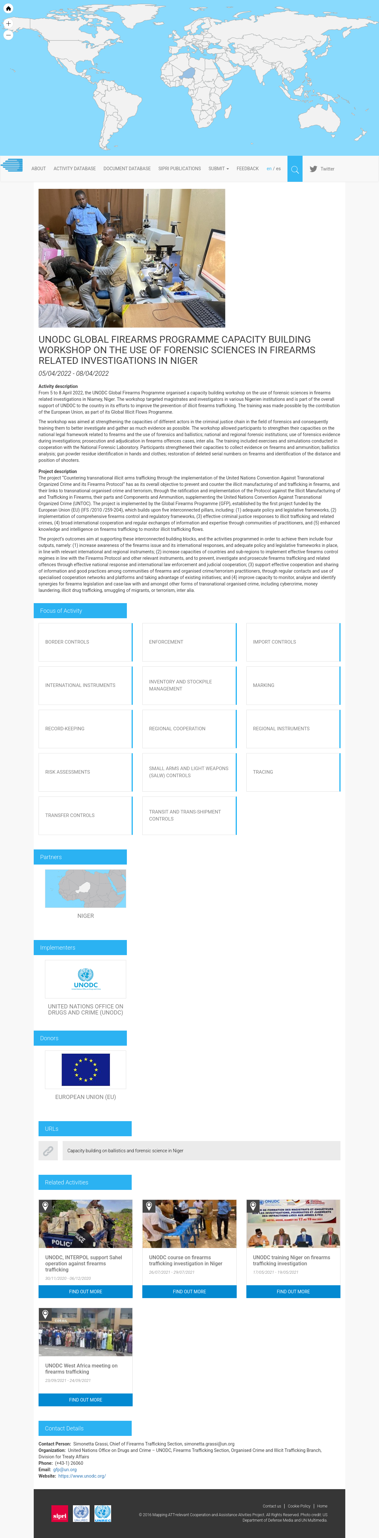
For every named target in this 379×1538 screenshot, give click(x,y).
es (278, 168)
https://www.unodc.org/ (82, 1476)
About (38, 168)
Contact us (272, 1506)
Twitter (327, 168)
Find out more (85, 1291)
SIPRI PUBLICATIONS (179, 168)
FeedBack (248, 168)
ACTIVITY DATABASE (75, 168)
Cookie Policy (299, 1506)
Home (322, 1506)
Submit (219, 168)
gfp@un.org (65, 1469)
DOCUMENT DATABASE (127, 168)
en (269, 168)
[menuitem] (235, 66)
